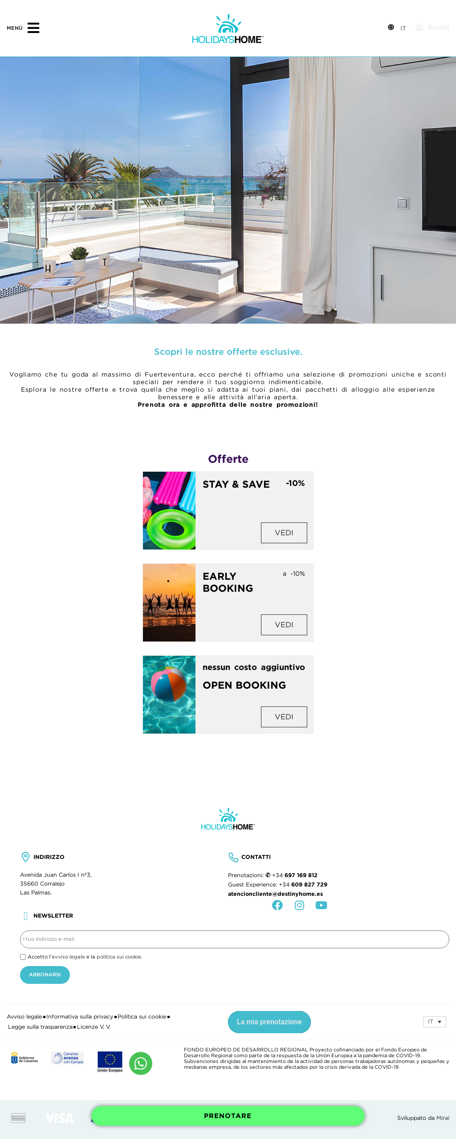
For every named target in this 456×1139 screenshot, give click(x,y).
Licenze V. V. (93, 1027)
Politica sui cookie (142, 1017)
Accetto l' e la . (85, 956)
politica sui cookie (119, 956)
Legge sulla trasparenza (40, 1027)
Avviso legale (24, 1017)
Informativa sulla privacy (79, 1017)
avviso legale (68, 956)
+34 (295, 875)
